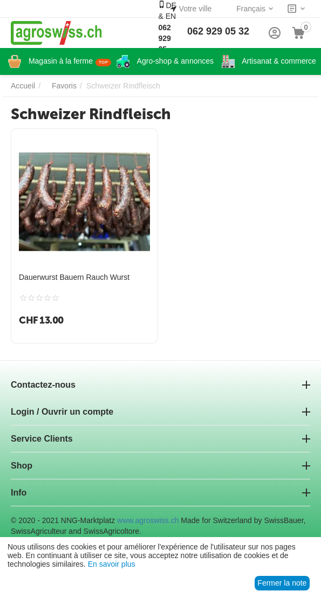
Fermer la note (281, 583)
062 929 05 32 (218, 31)
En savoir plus (111, 564)
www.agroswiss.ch (148, 520)
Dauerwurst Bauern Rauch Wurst (74, 277)
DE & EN (167, 32)
